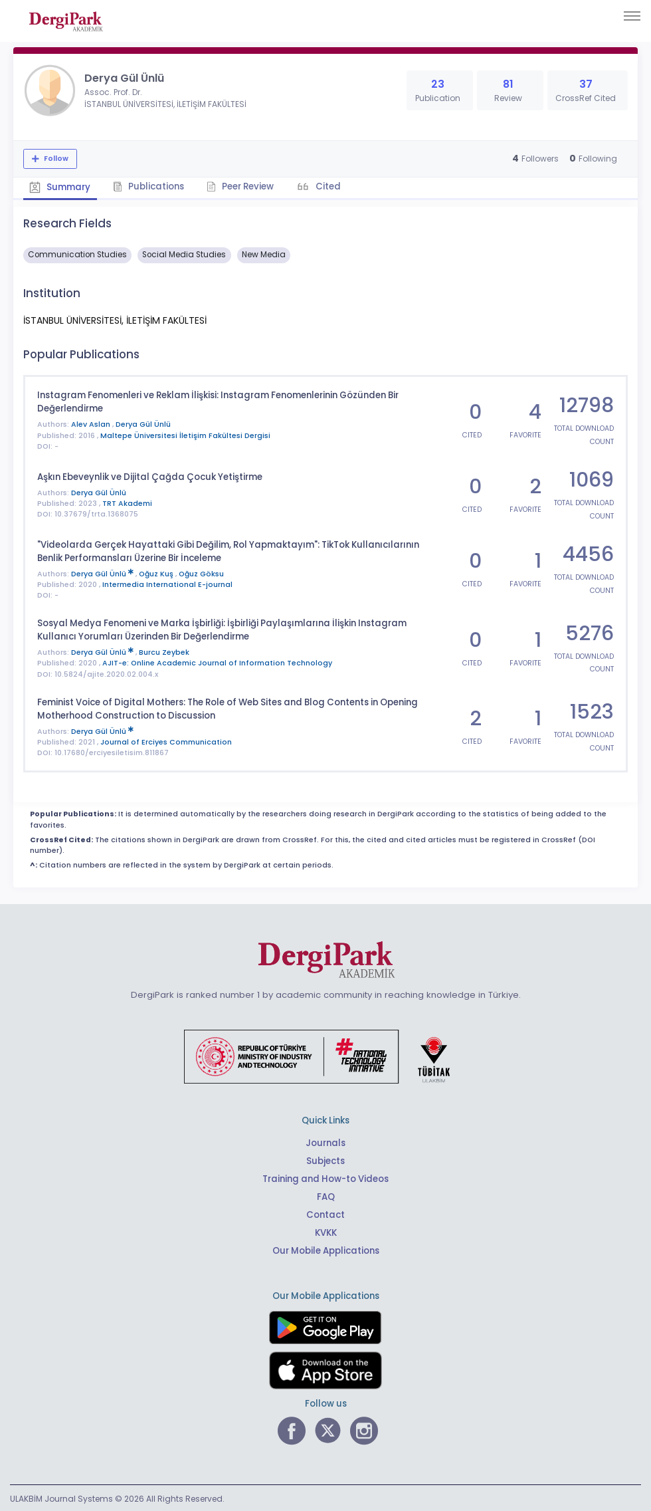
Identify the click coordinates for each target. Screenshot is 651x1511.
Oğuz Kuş (157, 573)
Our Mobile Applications (325, 1249)
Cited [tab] (329, 186)
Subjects (325, 1159)
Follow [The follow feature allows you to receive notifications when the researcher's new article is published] (55, 159)
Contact (325, 1213)
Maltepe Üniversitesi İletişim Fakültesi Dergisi (185, 435)
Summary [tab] (60, 187)
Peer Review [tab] (242, 186)
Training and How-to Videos (325, 1177)
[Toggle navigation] (632, 16)
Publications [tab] (149, 186)
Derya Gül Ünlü (143, 424)
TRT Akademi (127, 503)
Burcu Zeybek (164, 651)
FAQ (326, 1195)
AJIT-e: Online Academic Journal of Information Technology (217, 662)
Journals (325, 1141)
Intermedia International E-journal (167, 583)
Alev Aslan (91, 424)
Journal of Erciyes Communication (166, 741)
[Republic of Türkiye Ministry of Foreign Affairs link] (325, 1054)
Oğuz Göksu (201, 573)
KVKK (326, 1231)
